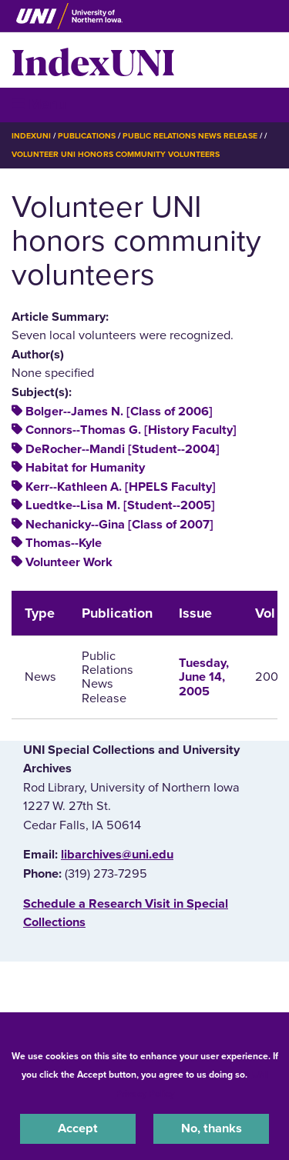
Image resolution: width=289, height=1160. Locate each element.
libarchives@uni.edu (117, 854)
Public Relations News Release (190, 136)
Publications (86, 136)
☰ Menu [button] (39, 104)
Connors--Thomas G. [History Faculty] (131, 430)
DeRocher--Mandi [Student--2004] (122, 449)
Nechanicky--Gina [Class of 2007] (119, 524)
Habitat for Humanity (85, 467)
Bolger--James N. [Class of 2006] (119, 411)
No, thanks (211, 1128)
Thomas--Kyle (63, 543)
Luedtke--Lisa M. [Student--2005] (120, 505)
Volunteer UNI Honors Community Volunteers (116, 154)
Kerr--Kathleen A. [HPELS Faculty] (120, 487)
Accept (78, 1128)
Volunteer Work (69, 562)
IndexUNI (93, 60)
